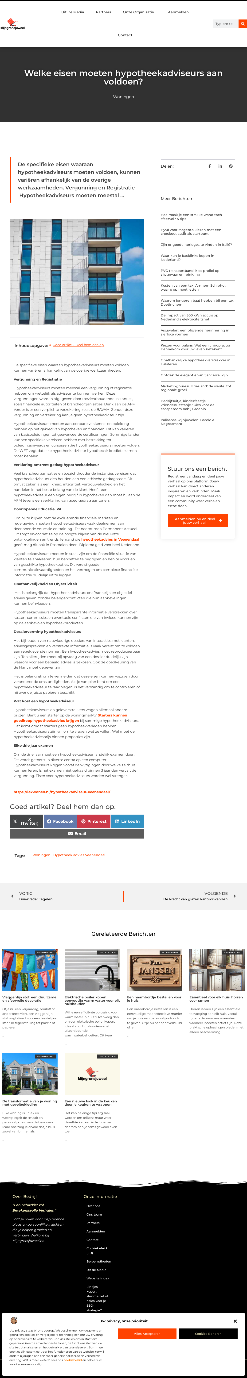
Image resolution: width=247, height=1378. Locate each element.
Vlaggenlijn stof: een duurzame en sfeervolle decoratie (29, 999)
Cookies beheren (208, 1334)
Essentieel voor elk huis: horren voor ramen (216, 999)
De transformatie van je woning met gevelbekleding (29, 1103)
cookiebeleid (73, 1360)
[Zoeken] (243, 23)
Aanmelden (178, 12)
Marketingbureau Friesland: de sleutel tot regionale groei (196, 388)
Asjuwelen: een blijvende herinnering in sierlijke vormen (195, 332)
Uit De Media (72, 12)
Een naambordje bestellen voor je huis (154, 999)
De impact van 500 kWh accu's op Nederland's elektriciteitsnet (189, 317)
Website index (97, 1278)
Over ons (93, 1206)
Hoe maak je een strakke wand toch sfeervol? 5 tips (191, 217)
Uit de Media (96, 1270)
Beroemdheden (98, 1261)
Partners (103, 12)
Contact (125, 35)
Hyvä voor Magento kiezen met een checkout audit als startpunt (191, 232)
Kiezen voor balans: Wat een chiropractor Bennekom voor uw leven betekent (196, 347)
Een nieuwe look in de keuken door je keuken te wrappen (91, 1103)
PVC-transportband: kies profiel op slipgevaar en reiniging (190, 273)
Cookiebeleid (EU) (96, 1250)
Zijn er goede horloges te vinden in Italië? (196, 244)
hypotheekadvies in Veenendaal (110, 539)
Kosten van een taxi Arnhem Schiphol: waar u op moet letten (193, 287)
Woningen (123, 96)
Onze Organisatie (139, 12)
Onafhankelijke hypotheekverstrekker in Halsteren (196, 362)
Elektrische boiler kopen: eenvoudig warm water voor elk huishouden (92, 1000)
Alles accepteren (147, 1334)
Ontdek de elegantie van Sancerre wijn (194, 375)
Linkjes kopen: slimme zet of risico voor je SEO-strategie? (97, 1298)
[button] (235, 1321)
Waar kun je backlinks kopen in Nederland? (187, 258)
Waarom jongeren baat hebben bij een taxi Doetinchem (198, 302)
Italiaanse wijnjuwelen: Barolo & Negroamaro (188, 422)
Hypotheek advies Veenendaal (79, 855)
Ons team (94, 1214)
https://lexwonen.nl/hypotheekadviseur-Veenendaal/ (62, 792)
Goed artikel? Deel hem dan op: (78, 345)
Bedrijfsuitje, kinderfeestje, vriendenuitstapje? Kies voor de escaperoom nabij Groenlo (188, 405)
